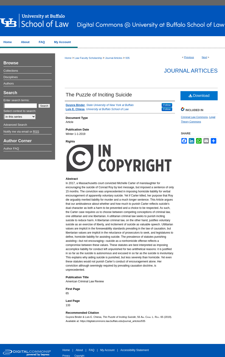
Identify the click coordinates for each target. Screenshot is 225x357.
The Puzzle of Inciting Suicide (99, 95)
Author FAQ (11, 148)
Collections (10, 70)
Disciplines (10, 77)
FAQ (91, 350)
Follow (167, 105)
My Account (107, 350)
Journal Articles (113, 58)
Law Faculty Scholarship (88, 58)
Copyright (79, 355)
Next (204, 57)
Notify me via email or (21, 132)
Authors (8, 83)
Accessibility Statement (135, 350)
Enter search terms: (16, 100)
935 (127, 58)
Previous (189, 57)
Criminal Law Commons (194, 117)
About (79, 350)
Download (199, 96)
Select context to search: (19, 111)
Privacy (66, 355)
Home (68, 58)
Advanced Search (15, 124)
